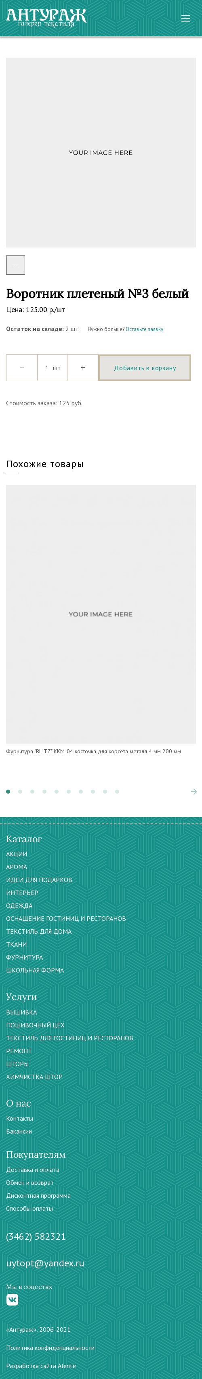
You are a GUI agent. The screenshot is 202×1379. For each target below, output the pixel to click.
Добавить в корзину (145, 368)
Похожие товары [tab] (45, 463)
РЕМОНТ (19, 1051)
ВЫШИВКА (21, 1012)
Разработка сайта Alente (41, 1366)
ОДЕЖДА (19, 905)
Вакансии (19, 1131)
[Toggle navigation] (185, 18)
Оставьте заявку (144, 329)
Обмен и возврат (30, 1182)
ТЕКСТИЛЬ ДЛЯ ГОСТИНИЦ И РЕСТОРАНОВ (69, 1038)
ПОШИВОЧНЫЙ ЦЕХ (35, 1025)
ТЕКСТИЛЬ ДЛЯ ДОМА (39, 931)
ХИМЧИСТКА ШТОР (34, 1077)
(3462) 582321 (36, 1236)
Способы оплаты (29, 1208)
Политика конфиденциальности (50, 1347)
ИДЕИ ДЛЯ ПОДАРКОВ (39, 880)
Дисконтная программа (38, 1195)
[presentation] (194, 792)
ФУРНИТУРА (24, 957)
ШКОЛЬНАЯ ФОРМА (35, 970)
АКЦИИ (16, 854)
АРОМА (16, 867)
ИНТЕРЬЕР (22, 893)
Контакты (19, 1118)
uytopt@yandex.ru (45, 1263)
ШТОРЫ (17, 1064)
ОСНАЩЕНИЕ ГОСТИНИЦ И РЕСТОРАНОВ (66, 918)
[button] (8, 792)
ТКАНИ (16, 944)
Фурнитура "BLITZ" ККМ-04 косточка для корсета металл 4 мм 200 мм (93, 751)
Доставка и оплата (32, 1169)
